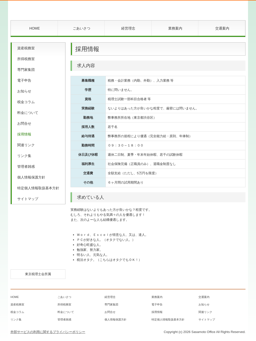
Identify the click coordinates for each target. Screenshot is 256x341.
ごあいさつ (81, 28)
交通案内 (222, 28)
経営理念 (128, 28)
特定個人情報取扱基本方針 (38, 188)
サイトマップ (27, 199)
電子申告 (24, 80)
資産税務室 (26, 48)
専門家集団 (26, 70)
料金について (27, 113)
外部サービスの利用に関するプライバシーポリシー (47, 332)
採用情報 (24, 134)
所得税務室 (26, 59)
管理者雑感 (26, 166)
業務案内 (175, 28)
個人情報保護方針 (31, 177)
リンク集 (24, 156)
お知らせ (24, 91)
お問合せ (24, 123)
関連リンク (26, 145)
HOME (34, 28)
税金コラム (26, 102)
